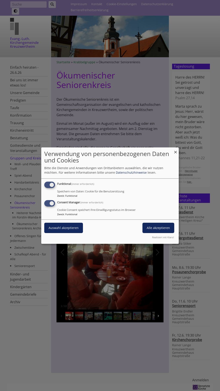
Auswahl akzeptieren (64, 228)
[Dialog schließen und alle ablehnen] (175, 150)
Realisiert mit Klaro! (163, 237)
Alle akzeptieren (158, 228)
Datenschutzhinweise (131, 172)
